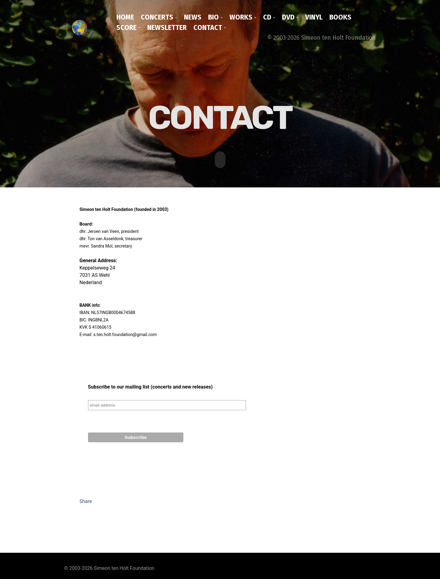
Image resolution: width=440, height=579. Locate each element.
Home (125, 17)
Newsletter (167, 27)
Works (240, 17)
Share (85, 501)
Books (340, 17)
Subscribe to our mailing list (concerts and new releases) (150, 386)
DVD (288, 17)
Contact (207, 27)
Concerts (157, 17)
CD (267, 17)
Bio (213, 17)
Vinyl (314, 17)
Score (126, 27)
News (192, 17)
